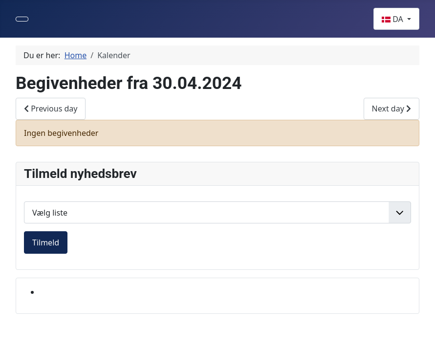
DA (393, 19)
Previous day (50, 108)
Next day (391, 108)
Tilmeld (45, 242)
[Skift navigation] (22, 19)
